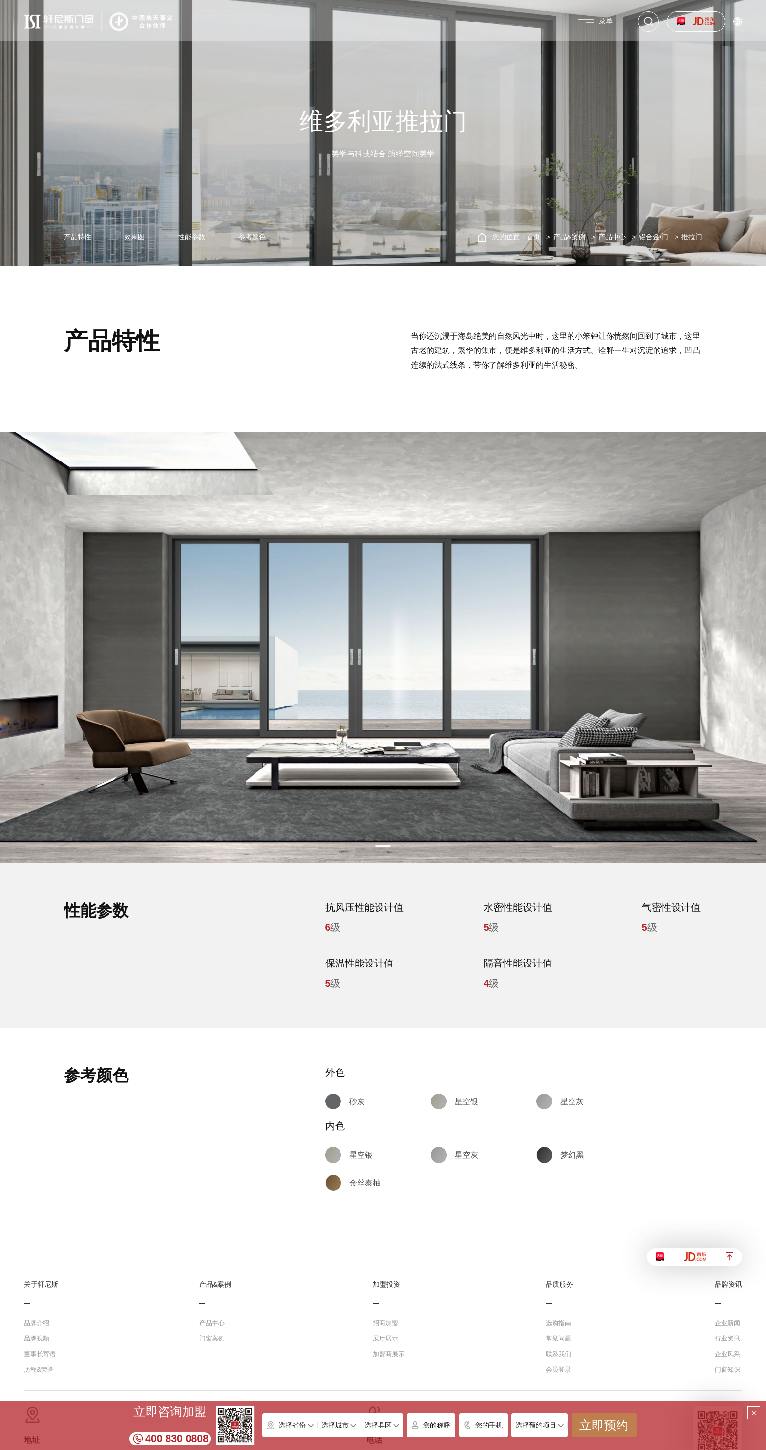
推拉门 (691, 237)
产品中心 (612, 237)
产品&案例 (569, 237)
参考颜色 (252, 237)
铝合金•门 (654, 237)
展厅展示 (385, 1338)
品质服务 (559, 1284)
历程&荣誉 (39, 1369)
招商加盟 (385, 1323)
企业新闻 (727, 1323)
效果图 (134, 237)
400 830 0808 (177, 1438)
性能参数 (191, 237)
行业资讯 (727, 1338)
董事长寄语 (40, 1354)
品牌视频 (36, 1338)
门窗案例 (212, 1338)
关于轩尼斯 (41, 1284)
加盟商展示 (388, 1354)
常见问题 (558, 1338)
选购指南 (558, 1323)
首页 (533, 237)
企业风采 (727, 1354)
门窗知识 (727, 1369)
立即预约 (603, 1425)
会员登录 (558, 1369)
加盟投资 (386, 1284)
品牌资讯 (728, 1284)
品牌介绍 (36, 1323)
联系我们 (558, 1354)
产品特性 (77, 237)
